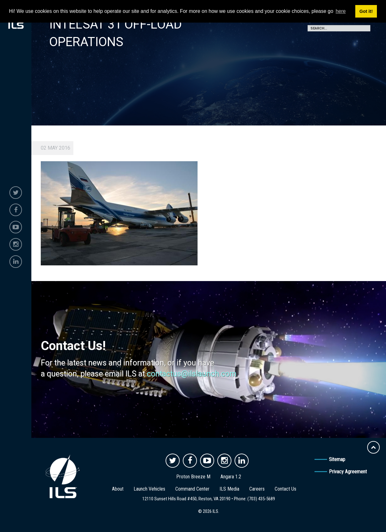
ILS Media (229, 489)
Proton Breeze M (193, 477)
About (118, 489)
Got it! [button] (366, 11)
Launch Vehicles (149, 489)
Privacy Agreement (348, 472)
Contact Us (285, 489)
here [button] (341, 11)
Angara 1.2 (230, 477)
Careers (257, 489)
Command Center (192, 489)
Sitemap (337, 459)
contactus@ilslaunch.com (191, 373)
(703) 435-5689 (261, 499)
